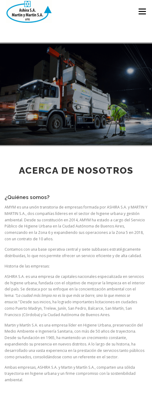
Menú (142, 11)
